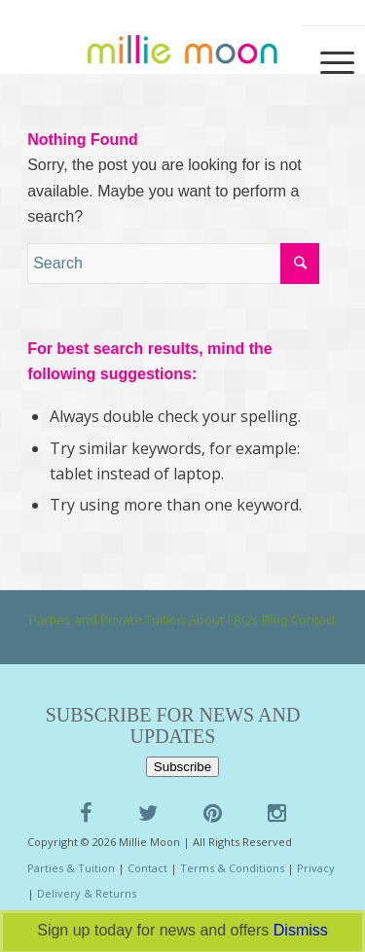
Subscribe (182, 766)
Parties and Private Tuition (107, 619)
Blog (274, 619)
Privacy (316, 868)
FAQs (243, 619)
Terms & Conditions (232, 868)
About (206, 619)
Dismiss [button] (301, 930)
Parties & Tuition (71, 868)
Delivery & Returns (86, 893)
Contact (313, 619)
